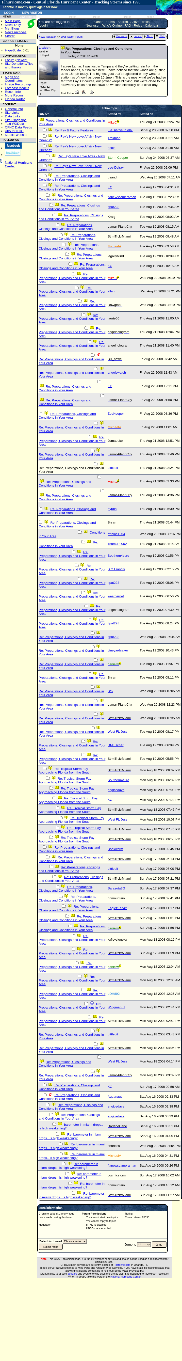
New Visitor (32, 12)
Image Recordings (18, 84)
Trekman (114, 138)
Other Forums (105, 22)
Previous (120, 36)
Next (148, 36)
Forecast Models (17, 88)
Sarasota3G (116, 888)
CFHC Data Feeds (18, 127)
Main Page (13, 21)
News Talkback (48, 36)
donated (72, 1273)
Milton (72, 17)
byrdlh (112, 509)
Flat (160, 36)
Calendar (151, 25)
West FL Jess (117, 731)
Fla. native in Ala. (120, 130)
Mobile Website (16, 135)
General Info (14, 109)
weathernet (116, 596)
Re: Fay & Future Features (73, 130)
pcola (112, 148)
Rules (138, 25)
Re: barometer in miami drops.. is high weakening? (70, 1136)
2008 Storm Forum (72, 36)
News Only (13, 25)
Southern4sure (118, 555)
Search (10, 36)
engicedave (116, 790)
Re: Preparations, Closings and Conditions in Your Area (69, 177)
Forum (10, 60)
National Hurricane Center (126, 1276)
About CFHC (14, 131)
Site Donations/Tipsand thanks (19, 65)
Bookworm (115, 849)
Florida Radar (15, 99)
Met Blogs (12, 28)
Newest (22, 60)
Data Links (12, 116)
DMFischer (115, 745)
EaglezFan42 (117, 908)
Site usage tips (15, 120)
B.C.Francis (116, 569)
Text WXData (14, 124)
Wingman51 (116, 1007)
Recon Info (13, 92)
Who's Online (112, 25)
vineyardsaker (118, 650)
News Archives (15, 32)
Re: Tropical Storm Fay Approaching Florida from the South (64, 770)
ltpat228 (113, 207)
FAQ (127, 25)
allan (111, 291)
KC (110, 187)
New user (92, 25)
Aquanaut (115, 1096)
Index (135, 36)
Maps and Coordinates (14, 78)
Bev (110, 691)
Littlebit (44, 47)
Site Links (12, 112)
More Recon (14, 95)
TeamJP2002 (117, 544)
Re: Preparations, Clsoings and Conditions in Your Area (69, 1097)
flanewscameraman (122, 197)
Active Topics (140, 22)
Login (9, 12)
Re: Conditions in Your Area (68, 544)
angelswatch (117, 372)
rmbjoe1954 (116, 534)
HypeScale (13, 50)
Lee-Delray (116, 167)
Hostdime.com (122, 1264)
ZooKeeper (116, 413)
